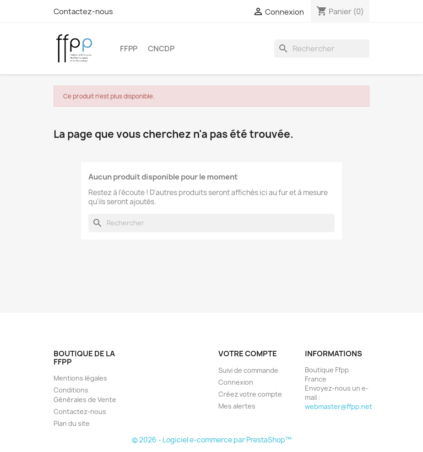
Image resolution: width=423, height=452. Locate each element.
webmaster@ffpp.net (338, 406)
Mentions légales (80, 378)
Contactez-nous (83, 11)
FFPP (128, 49)
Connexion (235, 382)
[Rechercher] (321, 48)
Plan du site (72, 423)
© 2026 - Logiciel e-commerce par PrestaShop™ (212, 440)
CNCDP (161, 49)
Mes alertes (236, 406)
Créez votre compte (250, 394)
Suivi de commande (248, 370)
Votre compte (247, 354)
